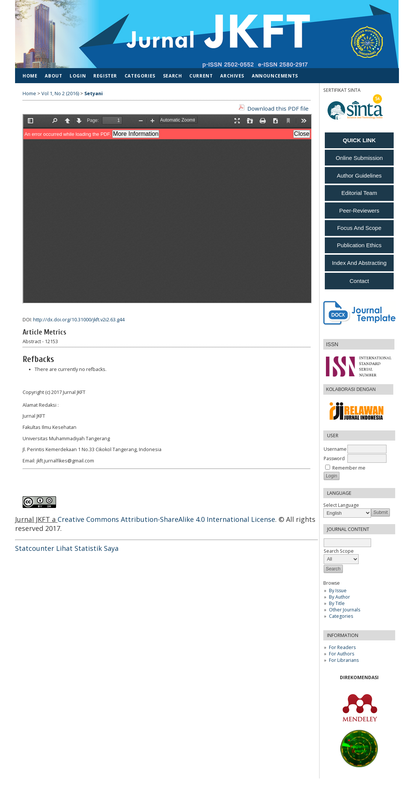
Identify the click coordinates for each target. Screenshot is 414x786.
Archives (232, 76)
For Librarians (344, 660)
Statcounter (34, 548)
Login (78, 76)
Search (172, 76)
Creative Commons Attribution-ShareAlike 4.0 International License (166, 519)
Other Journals (344, 610)
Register (105, 76)
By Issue (338, 590)
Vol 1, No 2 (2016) (60, 93)
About (53, 76)
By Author (339, 597)
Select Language (341, 505)
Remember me (348, 468)
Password (334, 458)
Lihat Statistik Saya (87, 548)
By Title (337, 603)
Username (335, 449)
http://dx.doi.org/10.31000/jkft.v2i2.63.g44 (79, 319)
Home (30, 76)
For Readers (342, 647)
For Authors (341, 654)
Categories (341, 616)
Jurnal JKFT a (36, 519)
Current (201, 76)
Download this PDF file (278, 108)
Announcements (275, 76)
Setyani (93, 93)
